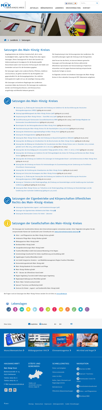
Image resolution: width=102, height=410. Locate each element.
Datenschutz (39, 404)
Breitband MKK (83, 396)
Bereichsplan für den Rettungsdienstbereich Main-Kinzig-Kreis (36, 125)
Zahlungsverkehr (58, 404)
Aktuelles (34, 8)
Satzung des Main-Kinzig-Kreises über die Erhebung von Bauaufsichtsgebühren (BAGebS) (45, 138)
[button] (71, 3)
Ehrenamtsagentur (61, 350)
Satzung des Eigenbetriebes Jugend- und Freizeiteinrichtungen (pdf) (38, 207)
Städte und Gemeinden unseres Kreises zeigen (35, 385)
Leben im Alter (57, 376)
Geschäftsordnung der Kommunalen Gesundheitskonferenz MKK (36, 120)
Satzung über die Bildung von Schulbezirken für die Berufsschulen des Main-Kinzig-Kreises (45, 141)
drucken (43, 324)
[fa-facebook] (5, 390)
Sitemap (31, 404)
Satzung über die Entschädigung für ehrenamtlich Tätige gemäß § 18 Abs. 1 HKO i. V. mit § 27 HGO (47, 150)
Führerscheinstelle (58, 372)
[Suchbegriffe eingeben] (89, 3)
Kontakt (86, 8)
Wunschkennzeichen (14, 350)
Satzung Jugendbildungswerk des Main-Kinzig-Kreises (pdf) (35, 113)
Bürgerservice (47, 8)
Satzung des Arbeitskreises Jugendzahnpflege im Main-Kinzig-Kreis (37, 132)
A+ (60, 324)
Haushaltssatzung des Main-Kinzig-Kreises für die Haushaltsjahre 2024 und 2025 (42, 128)
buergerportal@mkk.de (16, 384)
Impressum (48, 404)
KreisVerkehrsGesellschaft (87, 386)
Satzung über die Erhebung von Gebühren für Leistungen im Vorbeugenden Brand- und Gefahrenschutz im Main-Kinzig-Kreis (56, 159)
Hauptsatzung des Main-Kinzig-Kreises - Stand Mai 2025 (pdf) (36, 116)
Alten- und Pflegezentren (87, 391)
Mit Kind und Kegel (86, 350)
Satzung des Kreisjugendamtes (26, 135)
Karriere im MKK (83, 369)
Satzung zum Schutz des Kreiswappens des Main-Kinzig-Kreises (36, 173)
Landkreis (59, 8)
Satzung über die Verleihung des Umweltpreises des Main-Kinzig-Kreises (39, 170)
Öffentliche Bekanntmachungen (62, 391)
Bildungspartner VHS (38, 350)
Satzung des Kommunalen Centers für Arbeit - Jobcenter (34, 214)
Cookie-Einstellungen (72, 404)
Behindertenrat (57, 387)
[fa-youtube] (10, 390)
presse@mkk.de (62, 294)
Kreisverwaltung (73, 8)
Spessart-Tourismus (85, 374)
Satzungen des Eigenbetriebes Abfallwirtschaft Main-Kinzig (36, 210)
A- (55, 324)
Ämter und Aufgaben (59, 368)
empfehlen (33, 324)
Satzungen (26, 40)
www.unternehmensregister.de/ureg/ (67, 232)
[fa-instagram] (14, 390)
